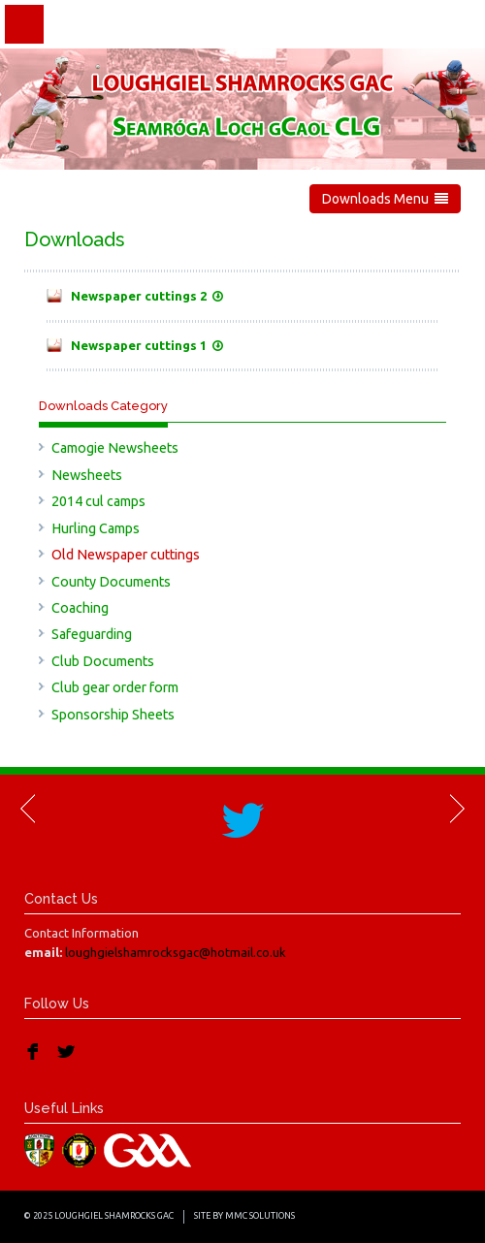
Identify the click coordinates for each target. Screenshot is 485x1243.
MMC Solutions (260, 1216)
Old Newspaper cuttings (125, 554)
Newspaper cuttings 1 (147, 345)
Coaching (80, 608)
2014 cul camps (98, 501)
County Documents (111, 582)
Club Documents (102, 661)
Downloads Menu (385, 199)
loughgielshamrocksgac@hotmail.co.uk (175, 952)
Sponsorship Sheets (113, 714)
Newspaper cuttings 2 (147, 296)
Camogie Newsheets (114, 448)
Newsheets (86, 475)
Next (455, 808)
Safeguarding (91, 634)
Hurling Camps (95, 528)
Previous (29, 808)
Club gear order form (114, 687)
